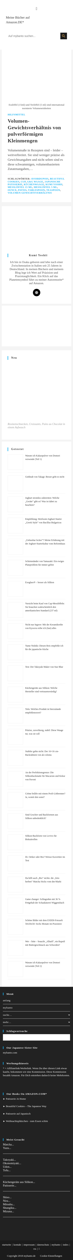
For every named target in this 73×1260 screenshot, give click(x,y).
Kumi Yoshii (54, 184)
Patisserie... (9, 1185)
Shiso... (7, 1197)
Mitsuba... (9, 1204)
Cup (23, 181)
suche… (36, 1014)
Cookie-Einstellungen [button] (51, 1255)
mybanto (8, 1007)
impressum (29, 1244)
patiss (22, 190)
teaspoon (53, 190)
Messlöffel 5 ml (45, 187)
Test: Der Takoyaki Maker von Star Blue (44, 666)
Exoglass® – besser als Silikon (39, 582)
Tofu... (7, 1170)
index (66, 1244)
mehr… (36, 1022)
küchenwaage (34, 184)
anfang (7, 1000)
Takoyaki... (9, 1159)
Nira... (6, 1200)
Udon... (7, 1166)
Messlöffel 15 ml (20, 187)
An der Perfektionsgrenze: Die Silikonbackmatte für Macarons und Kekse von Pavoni (45, 776)
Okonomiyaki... (12, 1163)
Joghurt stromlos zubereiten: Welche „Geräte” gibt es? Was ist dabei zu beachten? (42, 501)
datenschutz (43, 1244)
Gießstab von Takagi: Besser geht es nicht (44, 476)
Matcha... (8, 1144)
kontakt (17, 1244)
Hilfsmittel (16, 114)
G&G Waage (35, 181)
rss (34, 1248)
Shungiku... (9, 1207)
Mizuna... (8, 1211)
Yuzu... (7, 1148)
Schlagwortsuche (17, 1031)
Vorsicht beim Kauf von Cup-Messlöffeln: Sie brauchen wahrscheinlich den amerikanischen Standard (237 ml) (44, 607)
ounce (12, 190)
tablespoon (36, 190)
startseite (6, 1244)
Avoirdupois (39, 178)
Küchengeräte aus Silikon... (19, 1182)
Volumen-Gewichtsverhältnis (30, 192)
